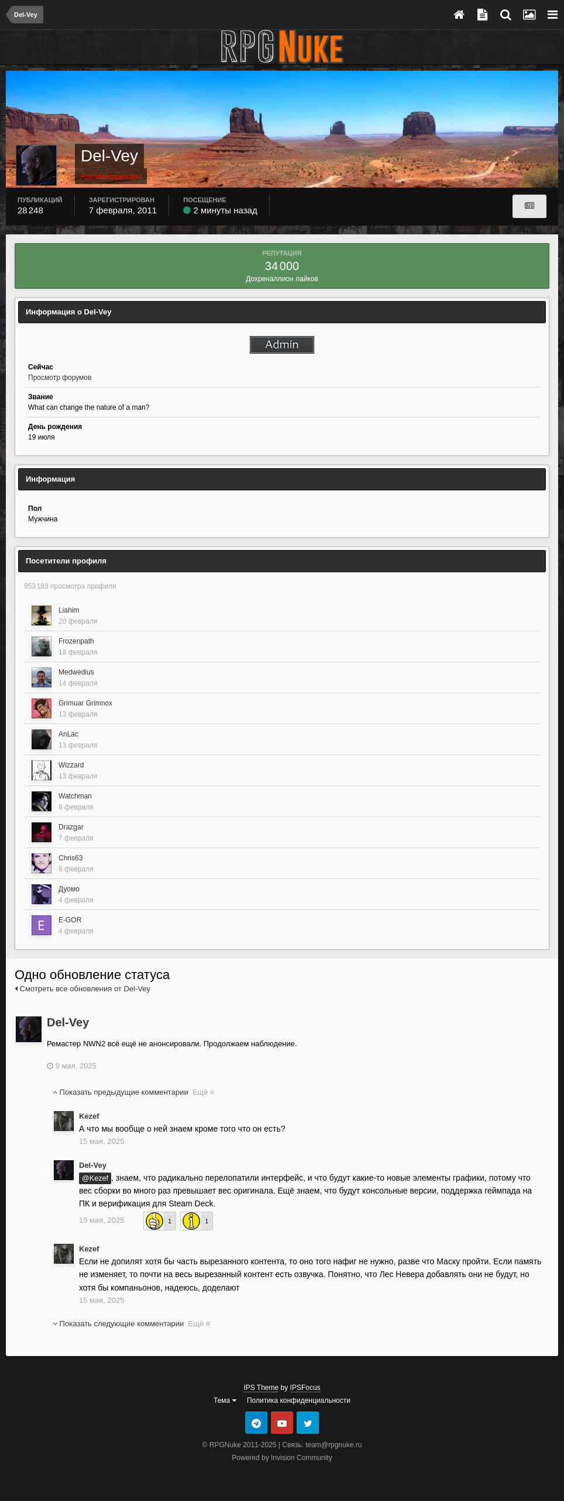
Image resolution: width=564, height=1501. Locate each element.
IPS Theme (260, 1388)
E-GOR (70, 920)
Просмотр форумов (59, 377)
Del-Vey (68, 1022)
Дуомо (69, 889)
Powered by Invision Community (282, 1458)
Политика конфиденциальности (298, 1400)
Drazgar (71, 827)
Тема (225, 1400)
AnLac (68, 734)
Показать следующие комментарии (131, 1323)
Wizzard (71, 765)
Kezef (89, 1116)
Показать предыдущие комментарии (133, 1092)
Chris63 (70, 858)
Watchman (75, 796)
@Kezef (95, 1178)
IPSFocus (305, 1388)
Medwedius (76, 672)
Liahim (69, 610)
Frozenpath (76, 641)
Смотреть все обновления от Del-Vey (82, 988)
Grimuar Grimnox (85, 703)
